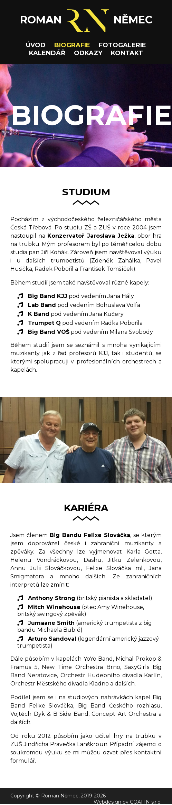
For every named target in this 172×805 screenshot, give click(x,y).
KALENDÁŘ (47, 53)
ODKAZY (88, 53)
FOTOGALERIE (122, 45)
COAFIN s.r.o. (146, 802)
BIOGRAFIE (72, 45)
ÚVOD (36, 45)
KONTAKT (127, 53)
